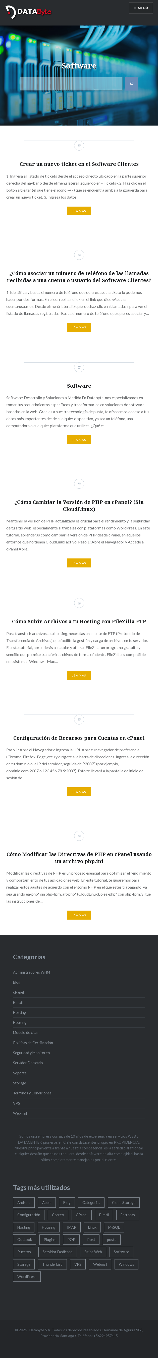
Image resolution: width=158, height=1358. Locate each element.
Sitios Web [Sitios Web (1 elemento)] (93, 1252)
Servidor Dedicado (28, 1063)
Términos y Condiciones (32, 1093)
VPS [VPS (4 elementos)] (77, 1264)
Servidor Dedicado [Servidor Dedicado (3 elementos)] (58, 1252)
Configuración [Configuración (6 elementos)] (28, 1215)
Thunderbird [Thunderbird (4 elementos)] (52, 1264)
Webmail (20, 1113)
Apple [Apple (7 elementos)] (46, 1202)
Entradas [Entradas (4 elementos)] (128, 1215)
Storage (19, 1083)
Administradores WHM (31, 972)
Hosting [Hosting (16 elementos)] (23, 1227)
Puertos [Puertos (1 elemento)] (24, 1252)
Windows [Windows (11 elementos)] (126, 1264)
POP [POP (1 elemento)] (71, 1239)
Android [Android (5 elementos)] (23, 1202)
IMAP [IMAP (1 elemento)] (71, 1227)
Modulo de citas (25, 1032)
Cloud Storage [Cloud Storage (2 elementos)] (123, 1202)
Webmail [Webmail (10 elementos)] (100, 1264)
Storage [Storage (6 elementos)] (23, 1264)
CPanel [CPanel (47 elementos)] (81, 1215)
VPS (16, 1103)
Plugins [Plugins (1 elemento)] (50, 1239)
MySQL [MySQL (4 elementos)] (114, 1227)
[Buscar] (131, 84)
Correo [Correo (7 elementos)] (58, 1215)
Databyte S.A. (40, 1330)
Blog (16, 982)
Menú (143, 8)
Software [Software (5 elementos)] (121, 1252)
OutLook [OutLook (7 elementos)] (24, 1239)
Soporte (20, 1073)
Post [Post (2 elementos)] (91, 1239)
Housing (19, 1022)
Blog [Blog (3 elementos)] (67, 1202)
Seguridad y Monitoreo (31, 1053)
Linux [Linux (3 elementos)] (92, 1227)
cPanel (18, 992)
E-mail (18, 1002)
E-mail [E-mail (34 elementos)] (104, 1215)
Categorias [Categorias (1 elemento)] (91, 1202)
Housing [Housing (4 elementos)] (48, 1227)
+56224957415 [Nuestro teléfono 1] (105, 1335)
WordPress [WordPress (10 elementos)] (26, 1276)
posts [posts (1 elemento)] (111, 1239)
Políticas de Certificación (33, 1043)
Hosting (19, 1012)
